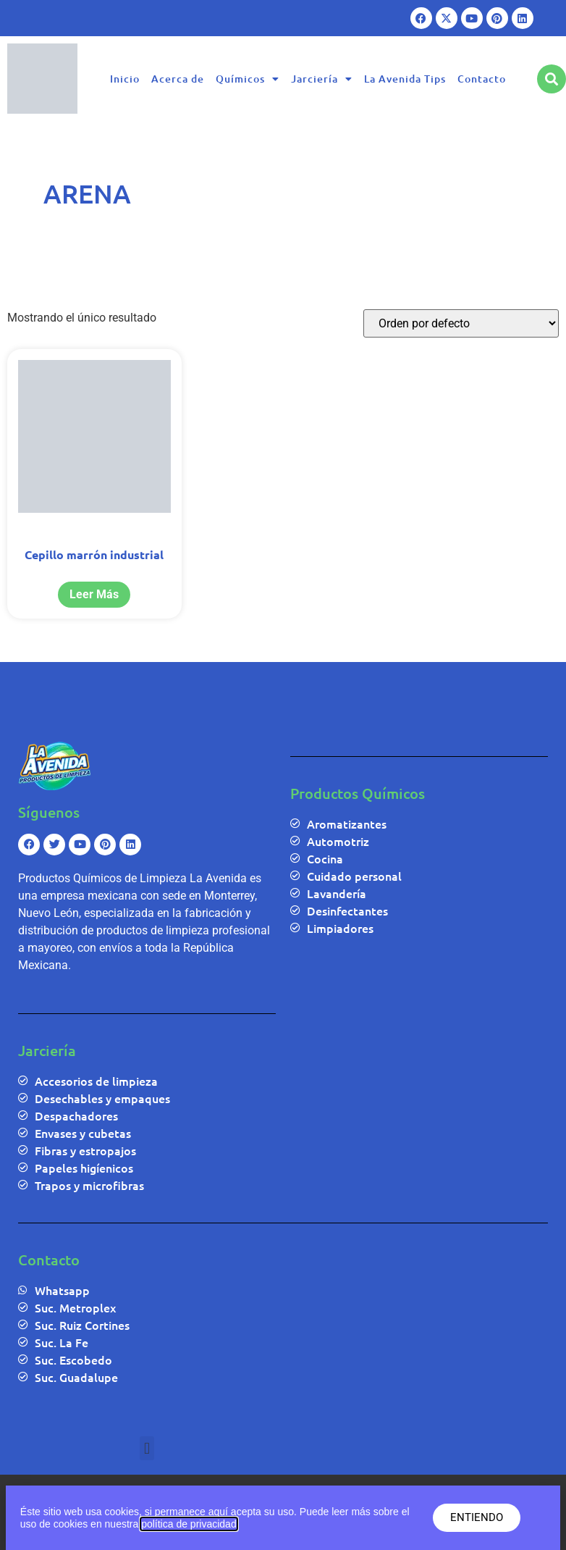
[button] (146, 1448)
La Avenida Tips (405, 78)
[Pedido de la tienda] (461, 323)
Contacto (481, 78)
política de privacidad (189, 1524)
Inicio (125, 78)
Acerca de (177, 78)
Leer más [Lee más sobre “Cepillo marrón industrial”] (94, 594)
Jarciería (321, 79)
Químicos (247, 79)
